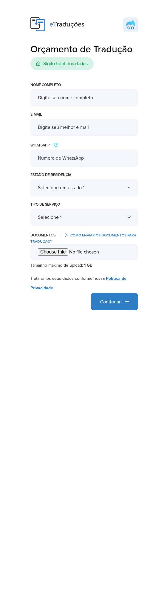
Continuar (114, 302)
